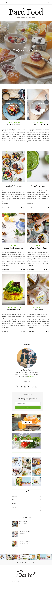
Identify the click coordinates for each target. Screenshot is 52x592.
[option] (26, 52)
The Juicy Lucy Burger (26, 50)
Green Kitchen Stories (13, 248)
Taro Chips (38, 310)
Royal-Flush (6, 146)
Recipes (26, 47)
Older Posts (6, 339)
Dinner (9, 122)
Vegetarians (16, 122)
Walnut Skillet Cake (38, 248)
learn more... (31, 376)
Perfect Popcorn (13, 310)
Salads (41, 122)
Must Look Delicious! (13, 186)
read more (26, 57)
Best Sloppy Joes (38, 186)
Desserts (9, 307)
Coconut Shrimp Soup (38, 124)
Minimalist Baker (13, 124)
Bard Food (26, 12)
